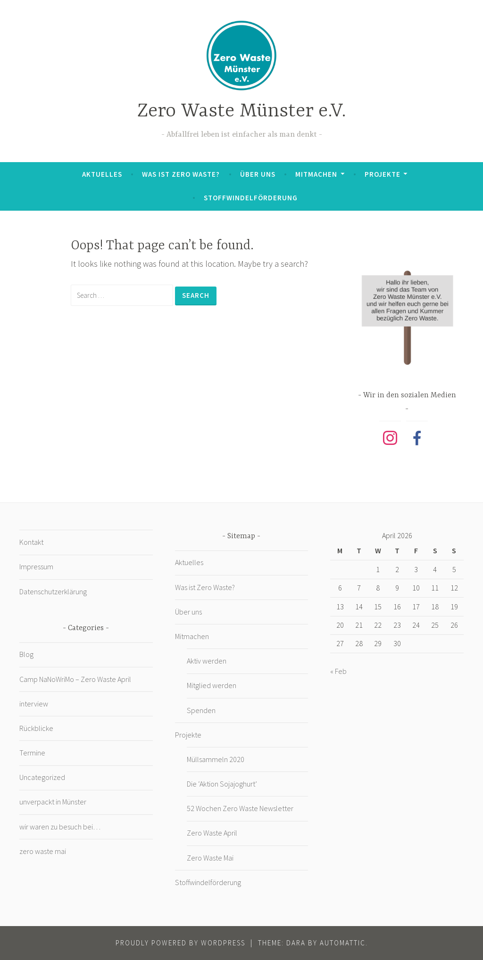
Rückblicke (36, 728)
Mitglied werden (211, 685)
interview (33, 703)
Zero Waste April (212, 832)
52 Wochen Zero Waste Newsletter (240, 808)
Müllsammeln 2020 (215, 759)
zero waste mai (42, 851)
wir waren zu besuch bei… (59, 826)
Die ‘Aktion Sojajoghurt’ (222, 783)
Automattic (343, 942)
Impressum (36, 566)
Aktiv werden (206, 660)
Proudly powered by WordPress (180, 942)
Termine (32, 752)
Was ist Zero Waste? (181, 174)
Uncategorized (42, 777)
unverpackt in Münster (52, 801)
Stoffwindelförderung (251, 197)
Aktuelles (102, 174)
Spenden (201, 710)
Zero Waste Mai (210, 857)
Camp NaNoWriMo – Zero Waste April (75, 679)
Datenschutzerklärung (53, 591)
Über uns (257, 174)
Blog (26, 654)
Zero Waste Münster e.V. (241, 111)
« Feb (338, 671)
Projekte (382, 174)
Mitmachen (316, 174)
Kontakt (31, 542)
